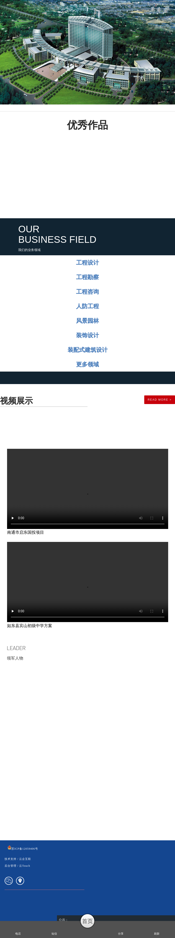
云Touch (24, 865)
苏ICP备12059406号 (22, 848)
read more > (160, 399)
